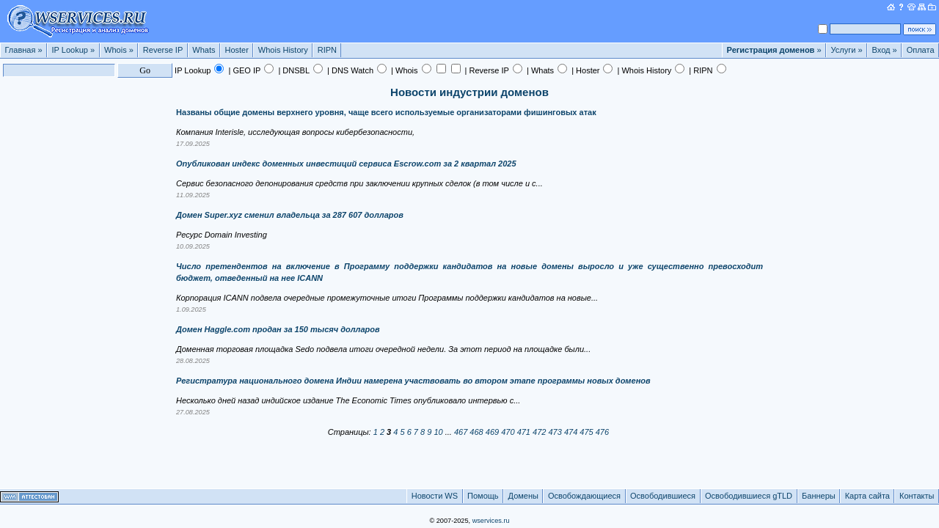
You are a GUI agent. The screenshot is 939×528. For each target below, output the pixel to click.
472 (539, 432)
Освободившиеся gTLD (748, 495)
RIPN (327, 49)
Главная (24, 49)
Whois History (283, 49)
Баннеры (819, 495)
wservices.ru (491, 520)
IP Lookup (73, 49)
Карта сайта (867, 495)
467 (460, 432)
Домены (523, 495)
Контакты (917, 495)
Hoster (236, 49)
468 (476, 432)
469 (492, 432)
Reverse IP (163, 49)
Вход (884, 49)
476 (602, 432)
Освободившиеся (662, 495)
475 (586, 432)
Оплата (921, 49)
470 (507, 432)
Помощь (483, 495)
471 (523, 432)
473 (554, 432)
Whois (119, 49)
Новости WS (435, 495)
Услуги (847, 49)
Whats (203, 49)
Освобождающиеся (584, 495)
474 (570, 432)
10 (438, 432)
